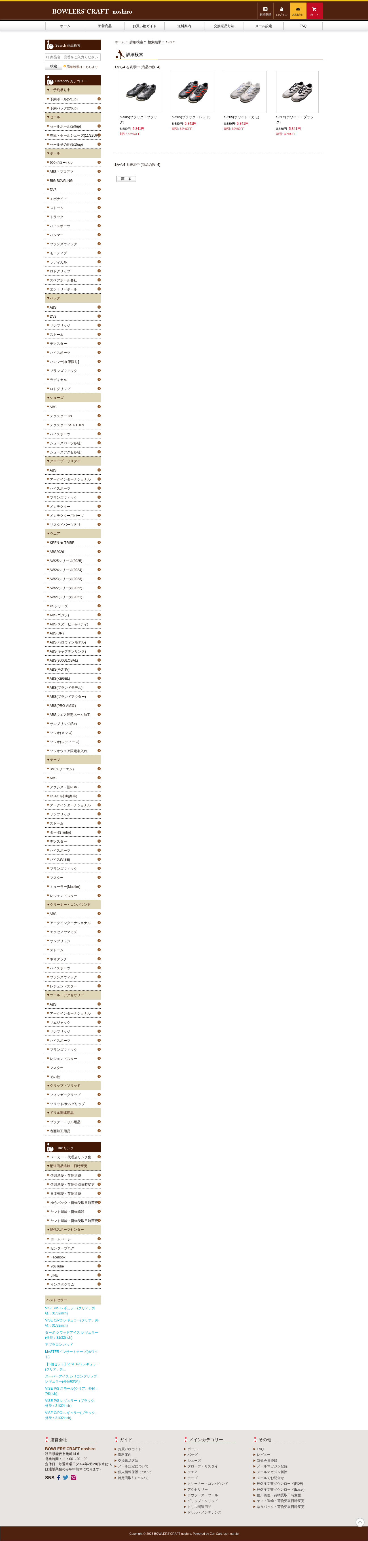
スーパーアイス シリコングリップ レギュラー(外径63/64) (71, 1378)
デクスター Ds (60, 416)
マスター (56, 878)
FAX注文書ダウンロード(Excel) (280, 1490)
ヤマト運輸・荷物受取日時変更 (74, 1221)
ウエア (192, 1472)
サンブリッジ (59, 326)
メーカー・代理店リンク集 (70, 1157)
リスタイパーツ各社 (64, 525)
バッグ (192, 1455)
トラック (56, 217)
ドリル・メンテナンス (204, 1512)
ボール (192, 1449)
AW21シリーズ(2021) (65, 597)
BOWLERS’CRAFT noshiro (172, 1533)
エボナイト (57, 199)
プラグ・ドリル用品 (64, 1122)
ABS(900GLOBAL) (63, 660)
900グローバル (60, 163)
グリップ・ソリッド (202, 1501)
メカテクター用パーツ (66, 516)
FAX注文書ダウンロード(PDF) (280, 1484)
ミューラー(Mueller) (64, 887)
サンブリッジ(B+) (62, 724)
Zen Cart (216, 1533)
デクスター (57, 344)
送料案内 (184, 26)
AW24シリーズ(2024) (65, 570)
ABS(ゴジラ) (58, 615)
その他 (54, 1077)
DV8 (52, 190)
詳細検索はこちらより (82, 66)
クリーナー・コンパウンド (207, 1484)
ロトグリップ (59, 271)
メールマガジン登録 (272, 1466)
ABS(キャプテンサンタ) (67, 651)
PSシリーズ (58, 606)
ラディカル (57, 262)
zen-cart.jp (231, 1533)
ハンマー (56, 235)
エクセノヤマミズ (62, 932)
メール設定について (133, 1466)
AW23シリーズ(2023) (65, 579)
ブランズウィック (62, 244)
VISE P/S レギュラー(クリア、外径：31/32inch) (70, 1310)
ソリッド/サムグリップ (66, 1104)
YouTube (57, 1266)
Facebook (57, 1257)
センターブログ (62, 1248)
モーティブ (57, 253)
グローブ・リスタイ (202, 1466)
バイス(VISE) (59, 860)
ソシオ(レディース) (63, 742)
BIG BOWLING (60, 181)
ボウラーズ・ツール (202, 1495)
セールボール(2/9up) (64, 126)
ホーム (65, 26)
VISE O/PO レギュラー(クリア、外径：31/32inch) (71, 1322)
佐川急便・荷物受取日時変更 (72, 1185)
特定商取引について (133, 1478)
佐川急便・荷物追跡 (65, 1176)
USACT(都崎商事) (62, 796)
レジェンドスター (62, 896)
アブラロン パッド (59, 1345)
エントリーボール (62, 289)
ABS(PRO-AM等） (63, 706)
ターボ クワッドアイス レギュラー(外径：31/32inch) (71, 1335)
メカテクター (59, 507)
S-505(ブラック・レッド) (191, 117)
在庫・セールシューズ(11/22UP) (73, 135)
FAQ (303, 26)
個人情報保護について (135, 1472)
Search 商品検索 (68, 46)
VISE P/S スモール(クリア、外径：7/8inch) (72, 1391)
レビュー (263, 1455)
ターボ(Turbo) (59, 832)
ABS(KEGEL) (59, 679)
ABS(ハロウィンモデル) (67, 642)
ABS (52, 307)
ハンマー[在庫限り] (63, 362)
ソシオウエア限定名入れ (67, 751)
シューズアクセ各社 (64, 452)
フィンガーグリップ (64, 1095)
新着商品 (105, 26)
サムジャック (59, 1023)
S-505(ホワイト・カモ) (241, 117)
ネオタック (57, 959)
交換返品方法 (224, 26)
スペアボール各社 (62, 280)
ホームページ (60, 1239)
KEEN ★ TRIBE (61, 543)
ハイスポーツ (59, 226)
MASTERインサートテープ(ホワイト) (71, 1354)
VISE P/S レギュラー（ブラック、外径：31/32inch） (71, 1403)
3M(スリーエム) (61, 769)
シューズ (194, 1461)
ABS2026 (56, 552)
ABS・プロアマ (60, 172)
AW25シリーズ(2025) (65, 561)
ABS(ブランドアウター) (67, 697)
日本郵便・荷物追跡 (65, 1194)
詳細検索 (136, 42)
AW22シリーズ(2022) (65, 588)
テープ (192, 1478)
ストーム (56, 208)
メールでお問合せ (270, 1478)
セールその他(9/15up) (65, 145)
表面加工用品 (59, 1131)
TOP (360, 1522)
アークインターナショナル (69, 479)
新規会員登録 (267, 1461)
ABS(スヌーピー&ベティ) (68, 624)
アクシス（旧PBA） (64, 787)
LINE (54, 1275)
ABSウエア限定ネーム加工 (69, 715)
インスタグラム (62, 1284)
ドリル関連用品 (199, 1507)
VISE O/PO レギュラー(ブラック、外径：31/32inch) (71, 1415)
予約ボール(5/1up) (63, 99)
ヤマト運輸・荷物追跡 (67, 1212)
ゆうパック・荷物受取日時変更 (74, 1203)
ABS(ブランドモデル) (65, 688)
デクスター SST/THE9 (66, 425)
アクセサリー (197, 1490)
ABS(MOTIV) (58, 670)
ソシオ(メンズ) (60, 733)
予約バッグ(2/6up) (63, 108)
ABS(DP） (57, 633)
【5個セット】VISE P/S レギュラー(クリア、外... (72, 1366)
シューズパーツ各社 (64, 443)
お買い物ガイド (144, 26)
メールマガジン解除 (272, 1472)
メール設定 (263, 26)
